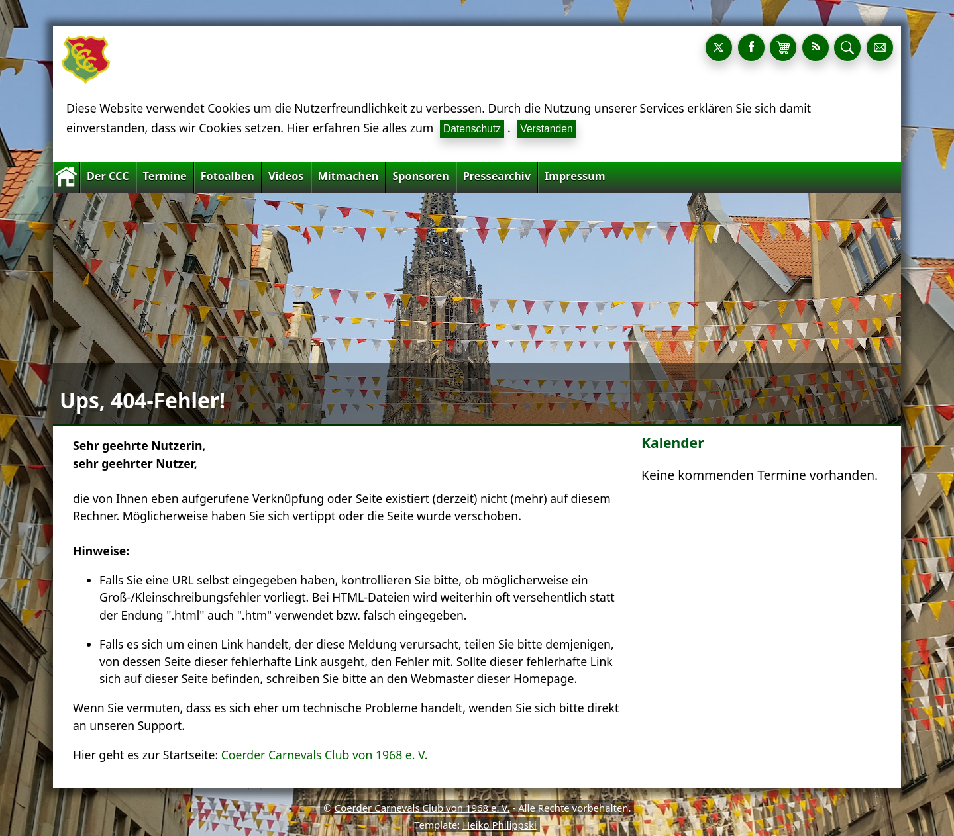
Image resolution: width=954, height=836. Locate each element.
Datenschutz (472, 128)
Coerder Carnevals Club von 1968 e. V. (324, 755)
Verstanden (546, 128)
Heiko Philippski (499, 824)
